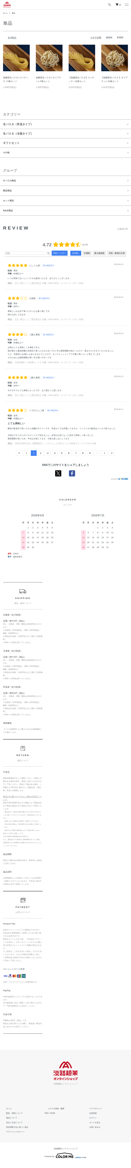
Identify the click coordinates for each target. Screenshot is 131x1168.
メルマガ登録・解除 (53, 1114)
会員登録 (90, 1118)
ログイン (90, 1123)
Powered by (65, 1160)
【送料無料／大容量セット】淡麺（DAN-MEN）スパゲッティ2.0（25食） (49, 367)
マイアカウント (92, 1114)
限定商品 (8, 193)
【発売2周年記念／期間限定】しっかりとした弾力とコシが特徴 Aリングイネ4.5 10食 (55, 448)
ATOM (52, 1118)
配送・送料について (11, 1118)
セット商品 (10, 204)
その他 (7, 153)
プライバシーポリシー (12, 1137)
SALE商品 (9, 215)
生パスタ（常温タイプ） (18, 124)
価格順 (109, 37)
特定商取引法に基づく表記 (14, 1132)
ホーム (6, 13)
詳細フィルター (59, 258)
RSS (46, 1118)
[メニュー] (126, 4)
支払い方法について (11, 1128)
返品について (8, 1123)
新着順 (120, 37)
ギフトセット (11, 142)
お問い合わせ (91, 1132)
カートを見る (91, 1128)
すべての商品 (11, 182)
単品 (15, 13)
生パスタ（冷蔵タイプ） (18, 133)
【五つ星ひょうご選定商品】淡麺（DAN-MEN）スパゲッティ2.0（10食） (49, 288)
